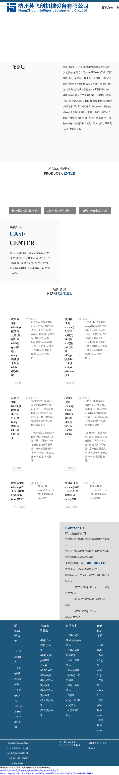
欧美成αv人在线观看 (45, 773)
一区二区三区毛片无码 (26, 773)
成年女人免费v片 (7, 773)
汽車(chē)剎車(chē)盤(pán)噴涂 (73, 640)
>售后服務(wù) (100, 725)
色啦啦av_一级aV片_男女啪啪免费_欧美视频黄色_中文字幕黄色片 (29, 770)
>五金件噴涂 (74, 670)
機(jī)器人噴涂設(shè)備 (45, 645)
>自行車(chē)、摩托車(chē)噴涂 (73, 700)
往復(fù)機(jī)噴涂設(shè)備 (46, 660)
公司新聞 (17, 383)
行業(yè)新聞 (18, 507)
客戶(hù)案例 (17, 722)
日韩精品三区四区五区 (65, 773)
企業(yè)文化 (17, 695)
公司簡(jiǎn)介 (18, 657)
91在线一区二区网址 (84, 773)
